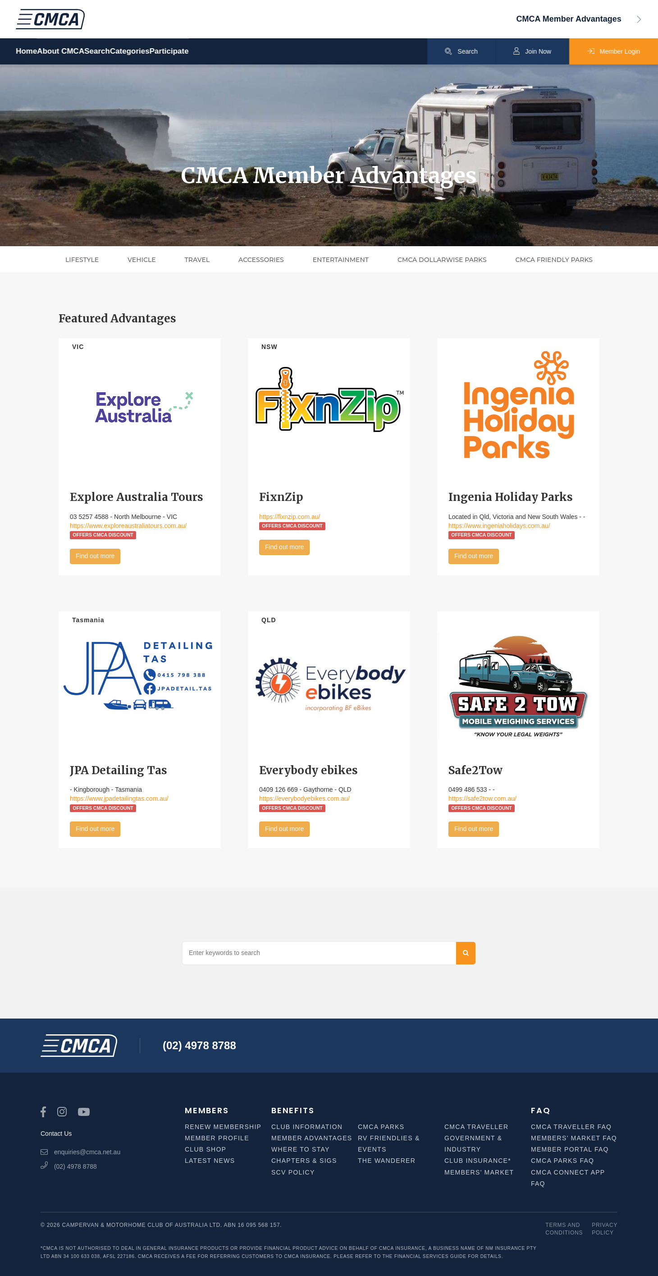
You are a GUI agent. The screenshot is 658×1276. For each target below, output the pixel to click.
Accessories (261, 260)
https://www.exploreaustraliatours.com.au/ (128, 525)
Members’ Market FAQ (574, 1138)
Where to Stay (300, 1149)
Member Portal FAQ (570, 1149)
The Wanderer (387, 1160)
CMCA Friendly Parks (554, 260)
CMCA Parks (381, 1126)
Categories (197, 51)
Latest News (210, 1160)
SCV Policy (293, 1172)
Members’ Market (479, 1172)
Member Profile (217, 1138)
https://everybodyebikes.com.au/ (304, 798)
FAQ (540, 1110)
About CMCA (83, 51)
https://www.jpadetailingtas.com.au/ (119, 798)
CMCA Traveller (476, 1126)
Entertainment (341, 260)
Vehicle (142, 260)
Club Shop (205, 1149)
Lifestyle (82, 260)
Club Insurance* (477, 1160)
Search (142, 51)
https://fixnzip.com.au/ (289, 516)
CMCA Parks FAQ (562, 1160)
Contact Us (56, 1133)
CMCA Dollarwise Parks (442, 260)
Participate (259, 51)
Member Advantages (311, 1138)
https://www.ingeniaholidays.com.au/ (499, 525)
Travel (197, 260)
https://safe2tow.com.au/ (482, 798)
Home (26, 51)
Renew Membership (223, 1126)
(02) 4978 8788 (199, 1045)
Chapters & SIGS (304, 1160)
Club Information (307, 1126)
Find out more (95, 556)
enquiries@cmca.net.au (80, 1152)
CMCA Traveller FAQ (571, 1126)
